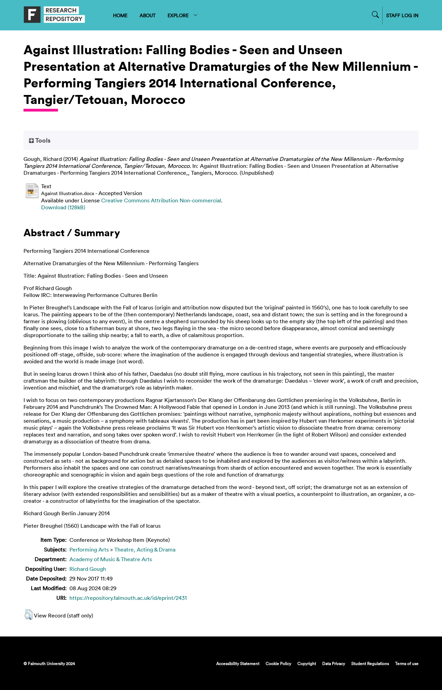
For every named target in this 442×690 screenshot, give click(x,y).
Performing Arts (89, 549)
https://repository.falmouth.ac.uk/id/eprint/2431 (128, 597)
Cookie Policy (278, 663)
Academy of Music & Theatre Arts (110, 559)
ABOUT (147, 15)
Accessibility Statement (237, 663)
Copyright (306, 663)
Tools (39, 140)
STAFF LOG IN (402, 15)
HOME (120, 15)
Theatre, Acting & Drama (144, 549)
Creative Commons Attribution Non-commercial (161, 200)
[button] (28, 615)
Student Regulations (370, 663)
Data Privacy (333, 663)
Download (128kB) (63, 207)
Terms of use (407, 663)
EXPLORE (182, 15)
